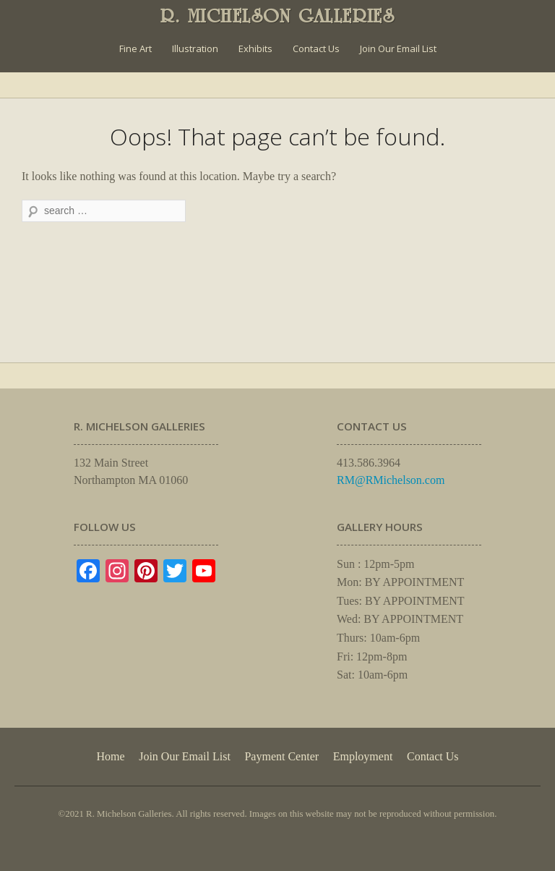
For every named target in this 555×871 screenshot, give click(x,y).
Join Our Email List (398, 48)
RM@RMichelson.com (390, 480)
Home (110, 756)
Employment (363, 756)
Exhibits (255, 48)
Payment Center (281, 756)
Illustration (195, 48)
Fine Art (135, 48)
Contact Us (316, 48)
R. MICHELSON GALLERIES (277, 16)
